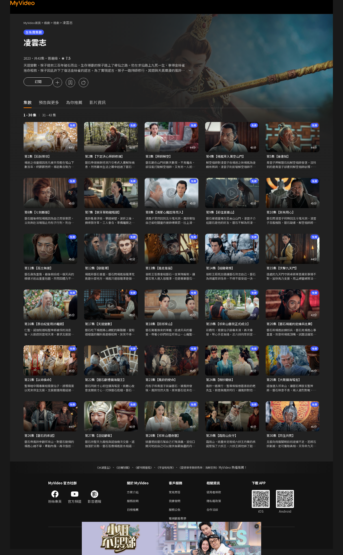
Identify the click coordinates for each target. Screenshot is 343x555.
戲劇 (50, 22)
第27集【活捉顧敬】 (100, 438)
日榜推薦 (133, 514)
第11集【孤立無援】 (39, 269)
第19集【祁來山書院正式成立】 (229, 326)
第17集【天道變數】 (100, 326)
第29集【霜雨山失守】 (223, 438)
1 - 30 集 (30, 115)
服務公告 (175, 514)
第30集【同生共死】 (282, 438)
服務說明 (133, 505)
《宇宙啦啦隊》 (167, 470)
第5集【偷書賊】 (279, 157)
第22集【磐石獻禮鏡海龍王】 (107, 382)
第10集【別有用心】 (282, 213)
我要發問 (175, 505)
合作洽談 (216, 514)
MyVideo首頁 (34, 22)
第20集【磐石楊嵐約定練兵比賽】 (292, 326)
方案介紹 (133, 495)
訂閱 (38, 83)
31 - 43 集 (49, 115)
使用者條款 (217, 495)
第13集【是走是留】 (160, 269)
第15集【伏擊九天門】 (283, 269)
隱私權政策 (217, 505)
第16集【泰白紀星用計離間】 (46, 326)
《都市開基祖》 (141, 470)
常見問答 (175, 495)
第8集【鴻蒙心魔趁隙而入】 (166, 213)
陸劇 (60, 22)
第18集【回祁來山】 (160, 326)
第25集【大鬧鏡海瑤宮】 (285, 382)
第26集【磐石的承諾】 (41, 438)
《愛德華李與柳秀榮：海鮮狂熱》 (204, 470)
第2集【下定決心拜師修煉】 (106, 157)
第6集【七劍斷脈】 (38, 213)
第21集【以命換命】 (39, 382)
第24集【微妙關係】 (221, 382)
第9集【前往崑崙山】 (222, 213)
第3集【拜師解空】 (159, 157)
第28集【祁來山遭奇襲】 (164, 438)
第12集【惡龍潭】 (98, 269)
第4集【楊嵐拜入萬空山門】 (227, 157)
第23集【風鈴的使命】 (162, 382)
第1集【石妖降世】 (38, 157)
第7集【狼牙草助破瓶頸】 (104, 213)
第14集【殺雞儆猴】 (221, 269)
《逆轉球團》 (118, 470)
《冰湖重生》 (96, 470)
